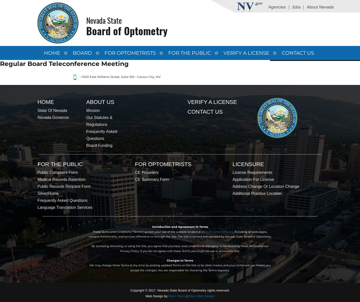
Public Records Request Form (64, 186)
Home (52, 53)
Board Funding (99, 145)
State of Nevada (52, 110)
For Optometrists (130, 53)
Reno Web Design (201, 296)
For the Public (189, 53)
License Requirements (252, 172)
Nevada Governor (53, 117)
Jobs (296, 7)
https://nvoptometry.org (217, 232)
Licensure (248, 164)
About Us (100, 102)
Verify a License (246, 53)
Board (82, 53)
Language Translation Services (65, 207)
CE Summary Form (152, 179)
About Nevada (320, 7)
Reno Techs (177, 296)
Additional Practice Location (257, 193)
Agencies (277, 7)
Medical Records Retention (62, 179)
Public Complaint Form (58, 172)
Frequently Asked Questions (63, 200)
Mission (93, 110)
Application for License (253, 179)
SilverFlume (48, 193)
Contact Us (298, 53)
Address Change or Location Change (265, 186)
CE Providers (146, 172)
